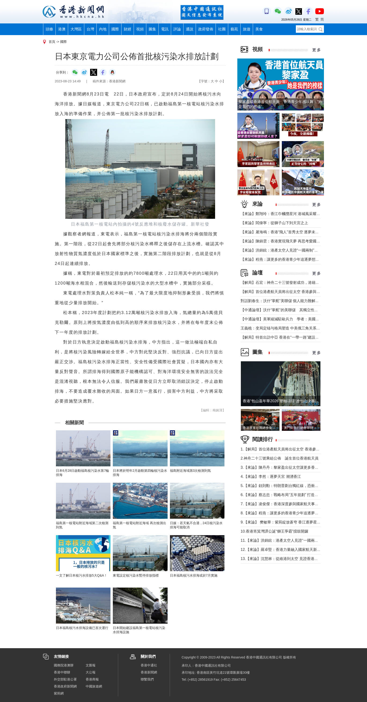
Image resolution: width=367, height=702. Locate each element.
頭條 (49, 29)
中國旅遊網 (94, 686)
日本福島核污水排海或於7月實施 (194, 575)
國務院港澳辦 (63, 665)
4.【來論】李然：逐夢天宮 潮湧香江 (271, 477)
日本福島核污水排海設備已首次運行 (82, 628)
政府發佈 (205, 29)
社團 (222, 29)
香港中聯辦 (62, 672)
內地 (102, 29)
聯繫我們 (147, 679)
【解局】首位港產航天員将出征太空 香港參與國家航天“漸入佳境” (295, 292)
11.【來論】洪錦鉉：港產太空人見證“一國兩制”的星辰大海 (289, 540)
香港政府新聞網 (65, 686)
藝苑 (234, 29)
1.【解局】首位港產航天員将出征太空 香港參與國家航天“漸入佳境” (296, 449)
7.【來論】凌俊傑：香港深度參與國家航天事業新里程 (285, 504)
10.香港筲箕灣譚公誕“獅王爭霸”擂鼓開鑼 (274, 531)
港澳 (62, 29)
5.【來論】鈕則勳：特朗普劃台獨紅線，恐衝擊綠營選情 (287, 486)
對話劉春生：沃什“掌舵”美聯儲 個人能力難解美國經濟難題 (289, 301)
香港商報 (92, 679)
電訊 (165, 29)
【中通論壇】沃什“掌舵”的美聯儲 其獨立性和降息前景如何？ (292, 310)
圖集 (152, 29)
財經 (127, 29)
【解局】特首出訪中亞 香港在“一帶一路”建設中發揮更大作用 (291, 337)
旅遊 (246, 29)
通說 (189, 29)
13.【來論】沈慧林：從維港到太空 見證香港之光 (281, 559)
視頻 (140, 29)
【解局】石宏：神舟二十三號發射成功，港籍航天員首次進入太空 (295, 283)
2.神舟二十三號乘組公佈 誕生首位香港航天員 (280, 458)
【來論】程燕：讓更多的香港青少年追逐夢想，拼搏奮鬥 (287, 259)
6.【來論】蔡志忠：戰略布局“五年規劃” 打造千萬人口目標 (289, 495)
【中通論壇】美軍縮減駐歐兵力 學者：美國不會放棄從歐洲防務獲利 (299, 319)
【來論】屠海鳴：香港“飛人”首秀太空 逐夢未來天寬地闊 (287, 232)
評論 (177, 29)
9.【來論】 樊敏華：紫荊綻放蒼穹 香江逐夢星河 (281, 522)
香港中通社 (149, 665)
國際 (115, 29)
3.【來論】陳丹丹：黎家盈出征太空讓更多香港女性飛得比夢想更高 (296, 467)
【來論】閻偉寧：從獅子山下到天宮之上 (274, 223)
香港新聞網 (149, 672)
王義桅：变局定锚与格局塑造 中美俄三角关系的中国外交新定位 (293, 328)
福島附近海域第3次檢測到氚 (190, 470)
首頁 (52, 42)
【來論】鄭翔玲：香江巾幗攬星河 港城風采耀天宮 (282, 214)
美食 (259, 29)
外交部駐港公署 (65, 679)
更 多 (316, 50)
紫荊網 (59, 693)
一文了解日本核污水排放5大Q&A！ (81, 575)
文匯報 (90, 665)
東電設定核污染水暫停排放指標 (136, 575)
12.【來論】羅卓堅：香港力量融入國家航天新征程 (282, 550)
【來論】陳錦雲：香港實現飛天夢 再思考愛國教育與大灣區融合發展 (297, 241)
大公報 (90, 672)
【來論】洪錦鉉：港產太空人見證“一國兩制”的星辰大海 (287, 250)
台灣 (90, 29)
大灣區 (76, 29)
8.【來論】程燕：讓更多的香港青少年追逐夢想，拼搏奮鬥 (289, 513)
